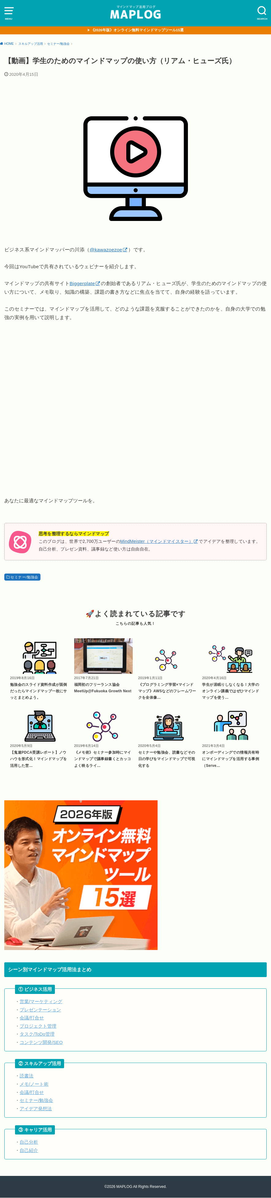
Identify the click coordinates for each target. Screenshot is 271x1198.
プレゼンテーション (40, 1010)
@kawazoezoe (106, 250)
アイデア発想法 (36, 1109)
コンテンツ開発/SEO (41, 1042)
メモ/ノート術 (34, 1084)
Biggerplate (82, 283)
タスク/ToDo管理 (37, 1034)
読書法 (26, 1076)
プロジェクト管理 (38, 1026)
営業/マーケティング (41, 1001)
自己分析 (29, 1142)
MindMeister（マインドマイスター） (156, 541)
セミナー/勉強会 (24, 577)
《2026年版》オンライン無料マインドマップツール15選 (137, 30)
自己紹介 (29, 1150)
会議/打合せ (32, 1018)
